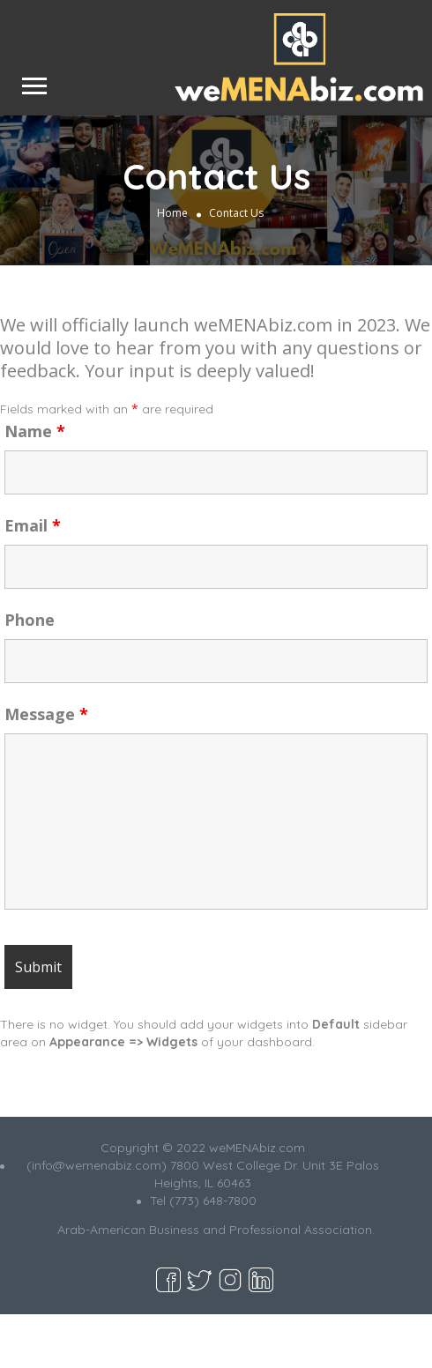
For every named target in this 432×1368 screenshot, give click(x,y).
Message (46, 714)
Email (32, 525)
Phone (29, 619)
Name (34, 431)
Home (172, 211)
